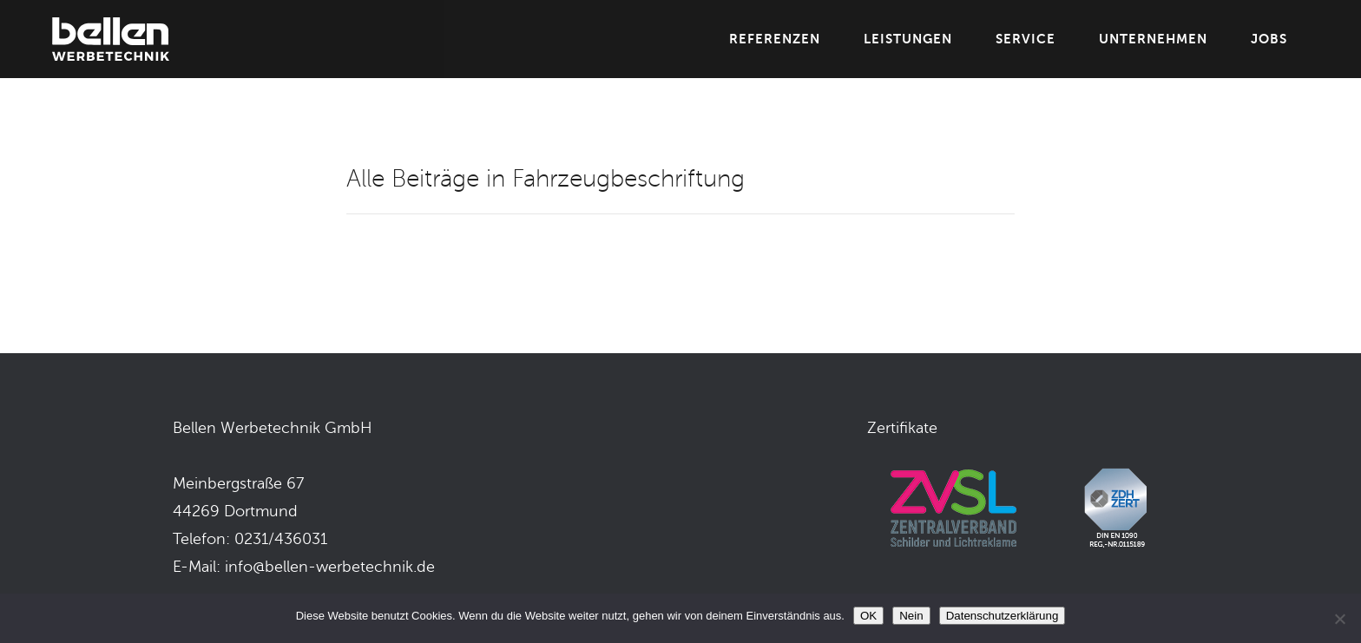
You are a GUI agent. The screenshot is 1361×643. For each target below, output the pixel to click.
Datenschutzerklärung (1002, 615)
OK (868, 615)
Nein (911, 615)
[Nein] (1339, 618)
